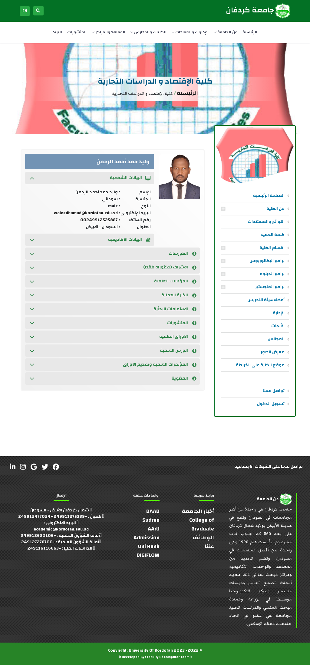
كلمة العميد (272, 235)
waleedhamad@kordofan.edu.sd (86, 213)
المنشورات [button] (181, 323)
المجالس (276, 339)
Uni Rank (149, 546)
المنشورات (77, 32)
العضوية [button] (184, 378)
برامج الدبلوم (272, 274)
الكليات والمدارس (148, 32)
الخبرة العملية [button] (178, 295)
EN (24, 11)
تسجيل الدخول (271, 404)
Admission (147, 538)
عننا (209, 546)
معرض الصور (273, 352)
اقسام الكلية (272, 248)
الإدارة (279, 313)
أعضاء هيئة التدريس (266, 300)
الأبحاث (278, 326)
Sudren (151, 520)
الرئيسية (249, 32)
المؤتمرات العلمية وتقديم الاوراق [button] (159, 364)
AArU (154, 529)
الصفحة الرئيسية (269, 196)
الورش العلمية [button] (178, 350)
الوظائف (203, 538)
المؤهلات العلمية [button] (175, 281)
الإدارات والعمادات (190, 32)
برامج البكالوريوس (267, 261)
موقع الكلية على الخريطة (260, 365)
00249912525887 (99, 220)
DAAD (153, 511)
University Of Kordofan (151, 650)
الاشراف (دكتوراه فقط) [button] (169, 267)
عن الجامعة (225, 32)
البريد (57, 32)
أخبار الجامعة (198, 511)
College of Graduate (201, 524)
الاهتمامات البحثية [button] (174, 309)
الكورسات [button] (182, 254)
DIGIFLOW (148, 555)
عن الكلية (275, 209)
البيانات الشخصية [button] (130, 178)
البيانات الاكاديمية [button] (129, 240)
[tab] (89, 178)
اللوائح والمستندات (266, 222)
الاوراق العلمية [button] (177, 337)
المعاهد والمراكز (108, 32)
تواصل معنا (274, 391)
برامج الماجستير (270, 287)
